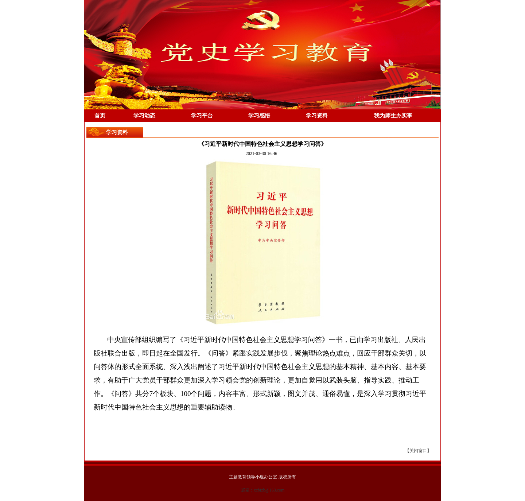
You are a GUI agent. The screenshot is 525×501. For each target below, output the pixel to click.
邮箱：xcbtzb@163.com (263, 490)
